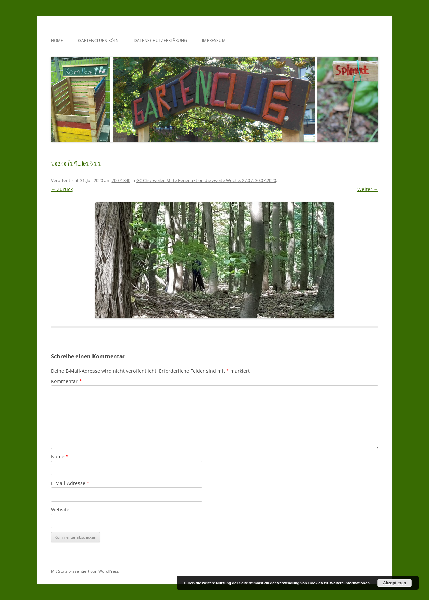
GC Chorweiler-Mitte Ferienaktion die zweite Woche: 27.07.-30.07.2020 (206, 180)
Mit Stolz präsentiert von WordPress (85, 571)
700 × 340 (121, 180)
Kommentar (66, 381)
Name (60, 456)
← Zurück (62, 189)
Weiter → (367, 189)
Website (60, 509)
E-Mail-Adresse (70, 483)
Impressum (214, 40)
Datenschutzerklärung (160, 40)
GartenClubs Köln (98, 40)
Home (57, 40)
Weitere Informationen (350, 583)
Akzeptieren (394, 583)
